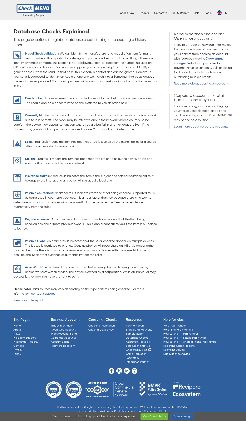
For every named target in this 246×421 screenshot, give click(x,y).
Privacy (17, 350)
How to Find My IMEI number (180, 333)
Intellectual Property (25, 342)
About (17, 329)
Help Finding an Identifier (178, 329)
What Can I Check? (175, 325)
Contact (18, 346)
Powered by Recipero (33, 15)
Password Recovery (63, 346)
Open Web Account (63, 329)
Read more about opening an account (201, 83)
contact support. (43, 293)
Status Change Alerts (139, 329)
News (16, 333)
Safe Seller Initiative (138, 346)
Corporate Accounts (63, 337)
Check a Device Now (101, 329)
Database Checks (137, 337)
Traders (144, 13)
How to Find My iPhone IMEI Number (185, 337)
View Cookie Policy (154, 416)
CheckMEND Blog (136, 350)
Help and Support (24, 337)
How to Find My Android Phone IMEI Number (190, 342)
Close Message (182, 416)
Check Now (127, 13)
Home (17, 325)
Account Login (60, 342)
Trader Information (62, 325)
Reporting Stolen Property (179, 346)
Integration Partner (137, 362)
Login (208, 13)
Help (196, 13)
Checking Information (101, 325)
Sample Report (135, 333)
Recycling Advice (174, 350)
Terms (17, 354)
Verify (180, 13)
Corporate (160, 13)
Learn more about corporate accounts (201, 126)
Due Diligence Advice (176, 354)
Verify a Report (135, 325)
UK (222, 12)
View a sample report (28, 300)
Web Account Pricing (64, 333)
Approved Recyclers (138, 342)
